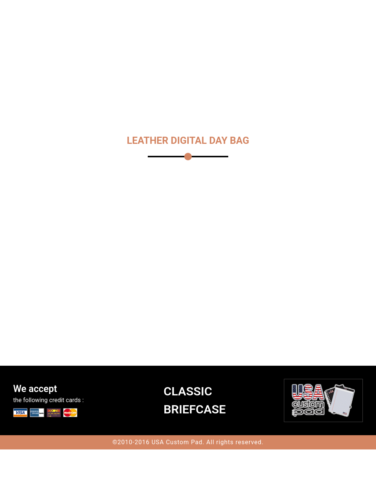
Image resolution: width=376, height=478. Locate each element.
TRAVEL (147, 53)
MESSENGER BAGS (189, 53)
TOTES (121, 53)
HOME (97, 53)
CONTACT (103, 64)
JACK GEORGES (243, 53)
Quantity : (146, 329)
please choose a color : (164, 297)
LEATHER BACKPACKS (300, 53)
